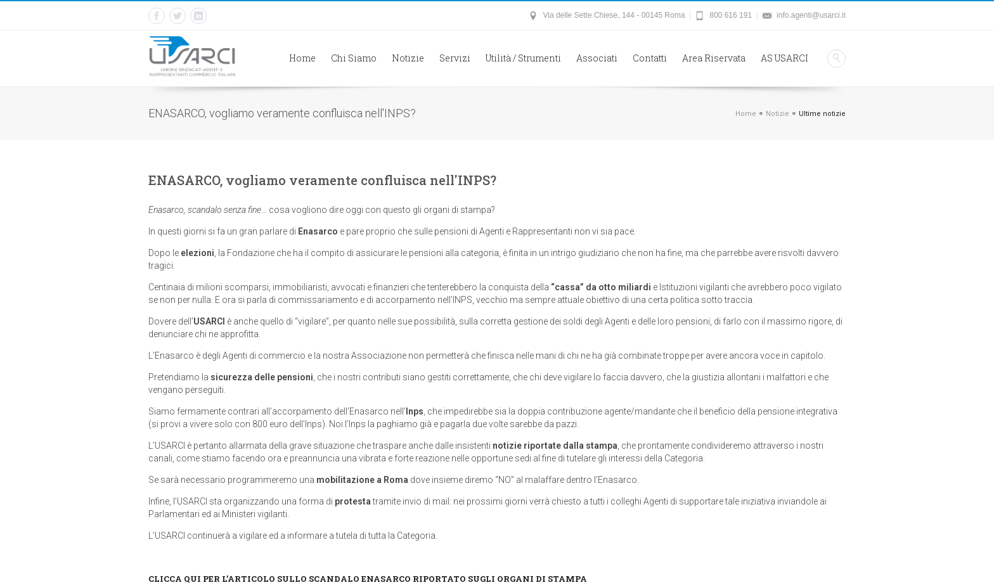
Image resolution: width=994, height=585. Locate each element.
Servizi (454, 58)
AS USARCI (784, 58)
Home (302, 58)
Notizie (408, 58)
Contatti (650, 58)
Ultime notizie (822, 114)
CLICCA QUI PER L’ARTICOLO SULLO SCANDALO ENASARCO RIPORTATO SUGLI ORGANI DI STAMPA (367, 578)
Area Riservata (714, 58)
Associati (596, 58)
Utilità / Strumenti (523, 58)
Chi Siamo (354, 58)
